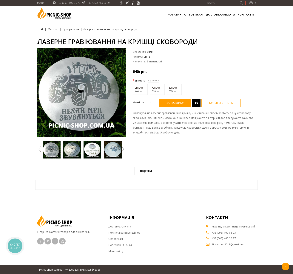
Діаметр (140, 80)
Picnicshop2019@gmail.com (228, 244)
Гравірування (71, 29)
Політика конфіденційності (125, 232)
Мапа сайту (115, 251)
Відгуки (146, 171)
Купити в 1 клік (221, 102)
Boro (149, 51)
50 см (157, 89)
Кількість (138, 102)
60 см (174, 89)
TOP (285, 266)
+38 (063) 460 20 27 (98, 2)
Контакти (246, 14)
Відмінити (153, 80)
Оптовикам (193, 14)
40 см (140, 89)
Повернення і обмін (120, 245)
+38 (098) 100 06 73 (69, 2)
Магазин (175, 14)
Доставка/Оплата (220, 14)
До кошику (175, 102)
